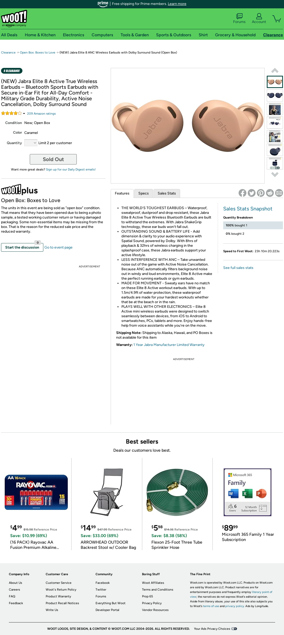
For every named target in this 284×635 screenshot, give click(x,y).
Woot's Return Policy (61, 589)
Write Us (52, 610)
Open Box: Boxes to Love (37, 52)
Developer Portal (107, 610)
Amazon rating (41, 113)
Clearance (8, 52)
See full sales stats (238, 268)
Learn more (177, 4)
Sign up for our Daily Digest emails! (71, 169)
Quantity (14, 143)
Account (259, 18)
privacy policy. (235, 606)
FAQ (12, 596)
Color (17, 132)
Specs (143, 193)
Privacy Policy (152, 603)
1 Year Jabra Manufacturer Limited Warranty (169, 345)
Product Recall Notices (62, 603)
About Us (15, 583)
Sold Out (53, 159)
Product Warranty (58, 596)
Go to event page (58, 247)
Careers (14, 589)
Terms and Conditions (157, 589)
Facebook (103, 583)
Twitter (101, 589)
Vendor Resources (155, 610)
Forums (239, 18)
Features (122, 193)
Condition (13, 123)
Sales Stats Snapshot (248, 208)
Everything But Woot (111, 603)
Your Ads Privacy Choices (212, 629)
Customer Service (59, 583)
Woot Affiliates (153, 583)
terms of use (211, 606)
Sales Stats (167, 193)
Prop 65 (147, 596)
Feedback (16, 603)
